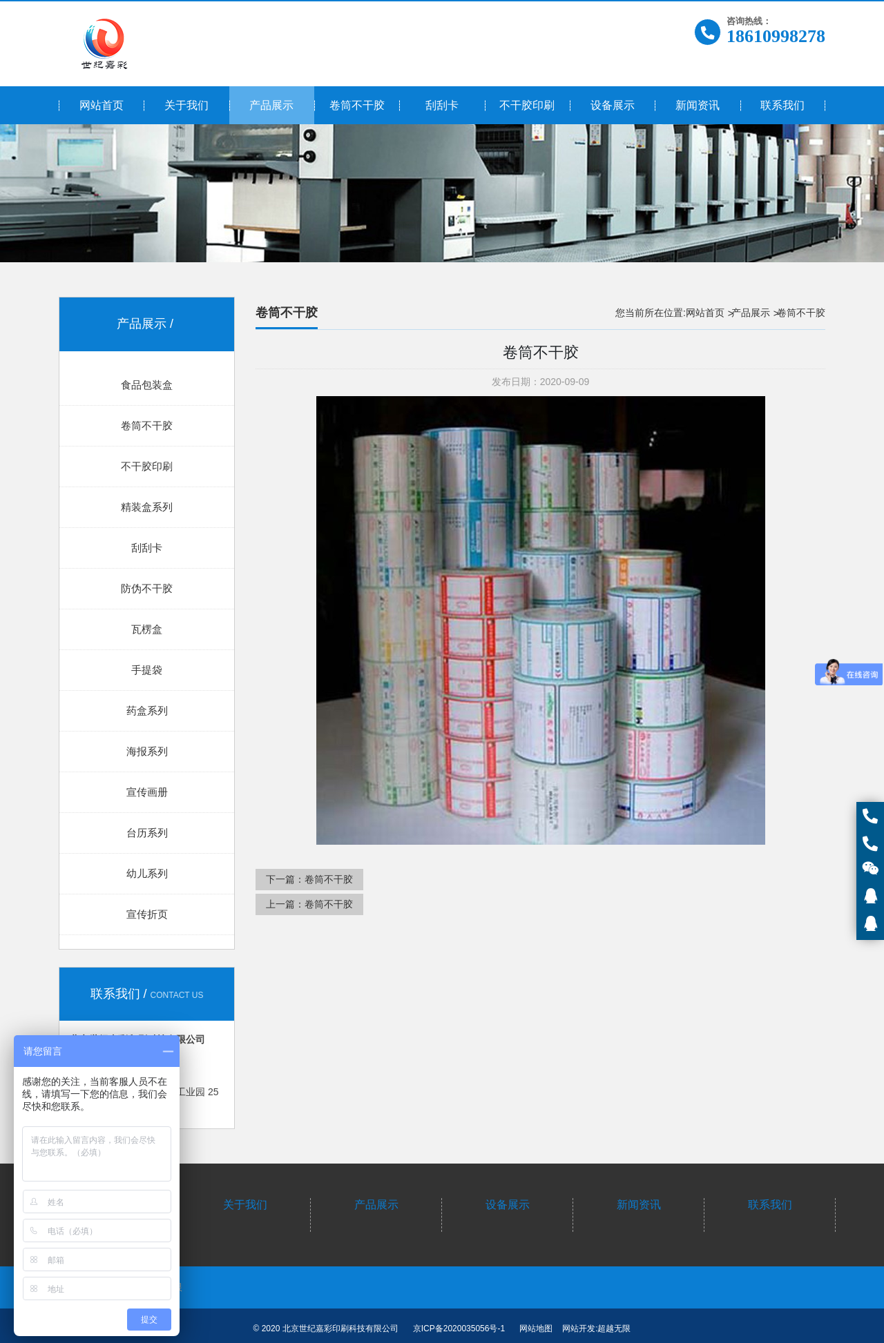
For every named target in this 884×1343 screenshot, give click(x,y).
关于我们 (245, 1204)
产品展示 (750, 312)
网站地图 (535, 1328)
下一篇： (309, 879)
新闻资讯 (639, 1204)
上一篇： (309, 904)
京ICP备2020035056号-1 (459, 1328)
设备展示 (508, 1204)
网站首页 (705, 312)
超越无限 (614, 1328)
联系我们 (770, 1204)
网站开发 (578, 1328)
